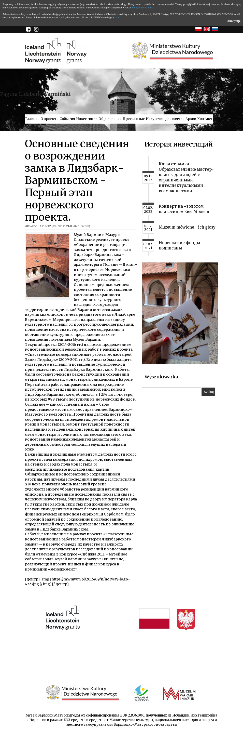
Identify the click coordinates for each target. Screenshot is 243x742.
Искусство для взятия (165, 119)
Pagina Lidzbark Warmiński (35, 94)
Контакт (204, 119)
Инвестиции (86, 119)
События (67, 119)
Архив (190, 119)
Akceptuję (233, 21)
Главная (32, 119)
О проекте (49, 119)
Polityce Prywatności (143, 7)
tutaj (117, 17)
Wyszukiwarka (161, 377)
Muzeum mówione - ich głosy (187, 227)
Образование (110, 119)
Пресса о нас (134, 119)
